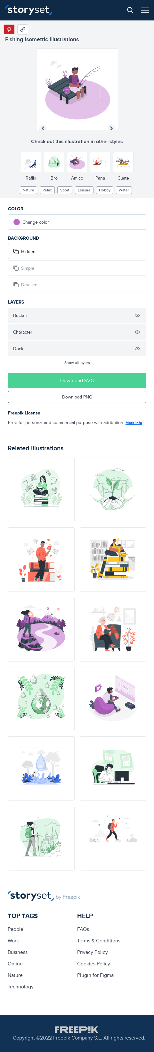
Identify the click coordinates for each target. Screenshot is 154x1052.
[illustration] (41, 490)
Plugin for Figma (95, 975)
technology (21, 986)
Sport (64, 190)
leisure (84, 190)
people (15, 929)
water (124, 190)
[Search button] (130, 10)
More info (134, 422)
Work (13, 940)
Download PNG (77, 397)
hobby (104, 190)
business (18, 952)
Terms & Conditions (98, 940)
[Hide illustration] (137, 315)
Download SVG (77, 380)
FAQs (83, 929)
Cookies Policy (93, 963)
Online (15, 963)
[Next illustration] (111, 128)
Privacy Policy (92, 952)
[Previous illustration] (43, 128)
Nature (28, 190)
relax (47, 190)
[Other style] (31, 162)
